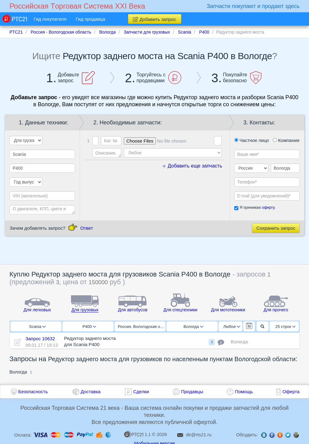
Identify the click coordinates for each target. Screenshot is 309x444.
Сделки (141, 391)
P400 (89, 326)
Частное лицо (251, 140)
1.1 (137, 434)
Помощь (244, 391)
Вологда (193, 326)
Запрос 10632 (40, 338)
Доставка (90, 391)
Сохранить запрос (275, 228)
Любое (231, 326)
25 (285, 326)
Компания (286, 140)
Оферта (290, 391)
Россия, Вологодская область (142, 326)
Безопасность (33, 391)
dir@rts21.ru (198, 434)
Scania (37, 326)
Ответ (86, 228)
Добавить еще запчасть (192, 165)
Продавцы (192, 391)
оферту (268, 207)
